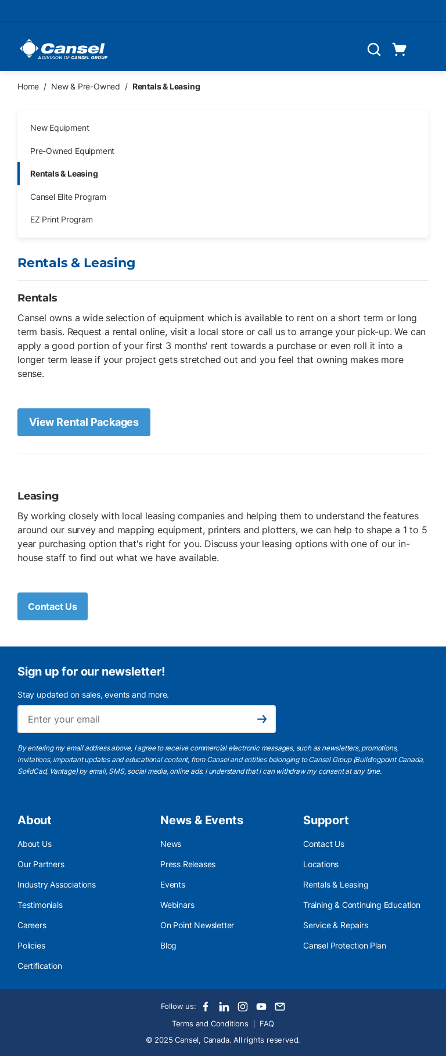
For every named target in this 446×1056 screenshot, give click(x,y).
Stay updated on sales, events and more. (93, 694)
